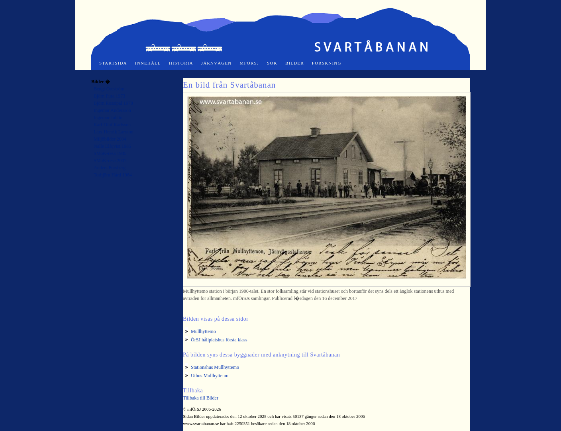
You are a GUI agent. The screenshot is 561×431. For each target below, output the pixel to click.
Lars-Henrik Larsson (113, 132)
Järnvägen (216, 63)
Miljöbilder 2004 (110, 139)
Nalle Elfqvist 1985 (112, 146)
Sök (272, 63)
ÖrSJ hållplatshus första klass (219, 340)
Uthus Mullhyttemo (209, 375)
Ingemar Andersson (112, 110)
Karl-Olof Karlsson (112, 124)
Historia (181, 63)
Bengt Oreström (109, 89)
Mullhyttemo (203, 331)
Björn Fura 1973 (109, 96)
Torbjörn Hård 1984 (113, 175)
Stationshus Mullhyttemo (215, 367)
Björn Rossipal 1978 (113, 103)
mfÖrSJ (249, 63)
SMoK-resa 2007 (110, 160)
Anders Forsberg (110, 167)
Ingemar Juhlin (108, 117)
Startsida (113, 63)
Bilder (294, 63)
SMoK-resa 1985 (110, 153)
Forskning (326, 63)
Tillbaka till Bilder (200, 398)
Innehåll (148, 63)
